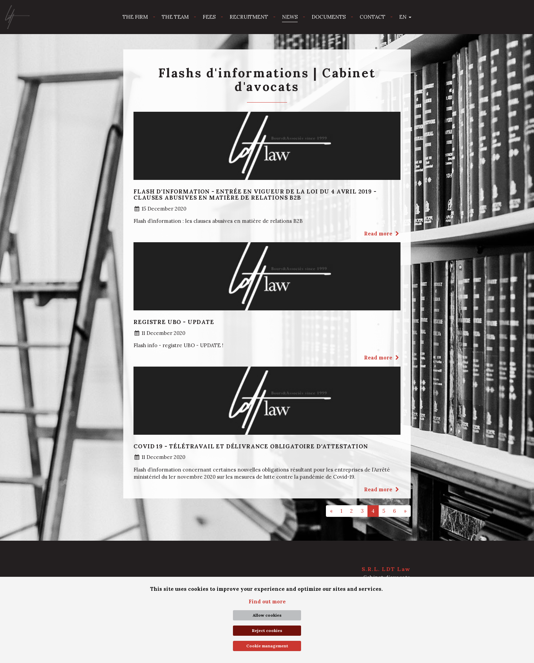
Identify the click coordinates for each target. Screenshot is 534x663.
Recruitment (249, 17)
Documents (329, 17)
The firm (135, 17)
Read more (382, 233)
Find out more (267, 601)
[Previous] (331, 510)
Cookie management (267, 645)
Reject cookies (267, 630)
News (290, 17)
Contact (372, 17)
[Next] (405, 510)
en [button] (405, 17)
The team (175, 17)
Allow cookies (267, 615)
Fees (209, 17)
